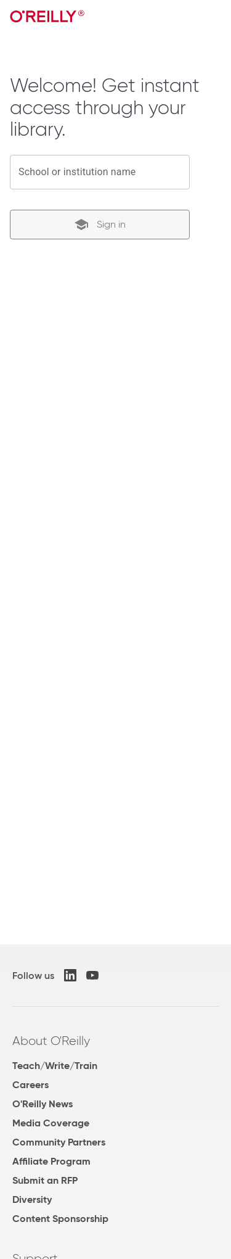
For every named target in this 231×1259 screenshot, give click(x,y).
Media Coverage (50, 1123)
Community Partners (58, 1142)
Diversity (32, 1199)
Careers (30, 1084)
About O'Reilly (51, 1040)
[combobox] (99, 172)
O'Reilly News (42, 1103)
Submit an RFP (45, 1180)
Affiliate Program (51, 1161)
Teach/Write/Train (54, 1065)
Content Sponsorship (60, 1218)
